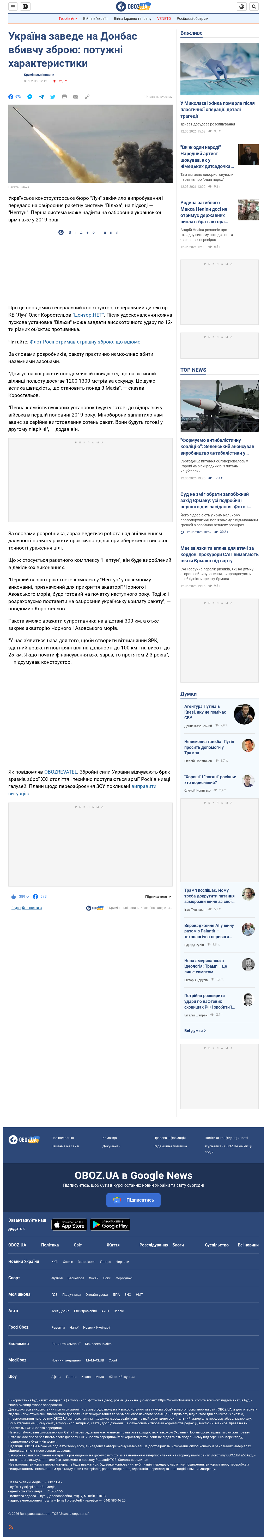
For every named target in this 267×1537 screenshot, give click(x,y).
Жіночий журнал (122, 1377)
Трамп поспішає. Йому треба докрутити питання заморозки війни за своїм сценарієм (209, 896)
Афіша (56, 1377)
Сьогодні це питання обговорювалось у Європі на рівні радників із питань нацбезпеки (214, 466)
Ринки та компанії (65, 1344)
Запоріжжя (86, 1262)
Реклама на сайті (65, 1146)
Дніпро (105, 1262)
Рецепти (58, 1327)
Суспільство (217, 1245)
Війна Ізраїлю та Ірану (132, 18)
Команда (109, 1138)
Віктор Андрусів (196, 980)
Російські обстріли (192, 18)
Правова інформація (170, 1138)
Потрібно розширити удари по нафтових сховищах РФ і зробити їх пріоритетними (209, 1001)
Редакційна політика (26, 908)
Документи (111, 1146)
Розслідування (153, 1245)
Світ (78, 1245)
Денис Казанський (198, 726)
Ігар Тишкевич (194, 910)
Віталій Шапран (196, 1015)
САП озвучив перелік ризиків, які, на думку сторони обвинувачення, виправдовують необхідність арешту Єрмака (216, 574)
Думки (188, 694)
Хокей (94, 1278)
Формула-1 (124, 1278)
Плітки (71, 1377)
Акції (105, 1311)
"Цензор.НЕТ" (88, 315)
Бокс (107, 1278)
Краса (86, 1377)
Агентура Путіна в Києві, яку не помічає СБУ (205, 712)
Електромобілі (85, 1311)
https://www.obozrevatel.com (180, 1400)
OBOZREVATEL (60, 772)
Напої (74, 1327)
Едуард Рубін (194, 945)
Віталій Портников (198, 761)
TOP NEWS (193, 370)
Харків (68, 1262)
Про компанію (62, 1138)
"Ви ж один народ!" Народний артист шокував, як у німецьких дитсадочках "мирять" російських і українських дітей (206, 157)
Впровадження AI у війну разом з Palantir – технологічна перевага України (209, 931)
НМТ (139, 1295)
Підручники (71, 1295)
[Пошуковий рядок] (254, 6)
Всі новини (248, 1245)
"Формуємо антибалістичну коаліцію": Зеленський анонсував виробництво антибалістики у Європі (217, 446)
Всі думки (193, 1030)
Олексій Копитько (197, 790)
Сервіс (119, 1311)
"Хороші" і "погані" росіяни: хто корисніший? (210, 779)
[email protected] (69, 1500)
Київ (54, 1262)
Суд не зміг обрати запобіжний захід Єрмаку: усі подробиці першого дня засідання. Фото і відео (214, 500)
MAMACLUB (95, 1360)
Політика (50, 1245)
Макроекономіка (98, 1344)
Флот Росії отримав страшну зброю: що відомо (85, 342)
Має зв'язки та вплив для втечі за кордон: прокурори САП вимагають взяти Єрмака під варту (219, 554)
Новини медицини (66, 1360)
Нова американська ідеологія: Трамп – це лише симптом (205, 966)
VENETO (164, 18)
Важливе (191, 33)
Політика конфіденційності (226, 1138)
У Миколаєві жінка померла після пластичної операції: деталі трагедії (217, 109)
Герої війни (68, 18)
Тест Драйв (60, 1311)
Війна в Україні (95, 18)
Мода (99, 1377)
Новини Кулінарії (96, 1327)
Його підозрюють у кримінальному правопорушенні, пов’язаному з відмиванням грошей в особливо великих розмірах (219, 520)
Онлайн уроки (97, 1295)
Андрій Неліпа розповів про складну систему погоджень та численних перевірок (206, 235)
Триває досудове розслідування (207, 124)
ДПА (116, 1295)
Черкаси (122, 1262)
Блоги (178, 1245)
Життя (113, 1245)
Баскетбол (76, 1278)
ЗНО (127, 1295)
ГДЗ (54, 1295)
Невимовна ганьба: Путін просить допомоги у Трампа (209, 747)
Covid (113, 1360)
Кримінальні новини (39, 75)
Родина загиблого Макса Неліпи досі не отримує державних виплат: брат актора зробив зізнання (203, 212)
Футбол (57, 1278)
